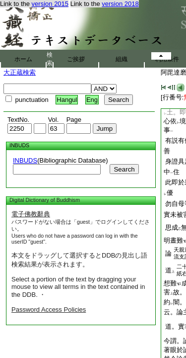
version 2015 (50, 3)
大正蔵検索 (19, 72)
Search (124, 169)
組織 (121, 59)
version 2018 (120, 3)
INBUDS (25, 160)
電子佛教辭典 (30, 214)
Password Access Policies (48, 309)
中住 (172, 172)
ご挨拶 (76, 59)
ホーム (23, 59)
